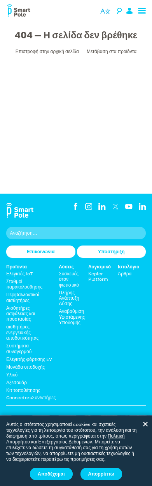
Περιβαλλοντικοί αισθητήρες (22, 297)
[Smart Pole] (18, 11)
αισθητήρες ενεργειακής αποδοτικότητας (22, 332)
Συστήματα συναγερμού (18, 348)
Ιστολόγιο (128, 267)
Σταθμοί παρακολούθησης (24, 284)
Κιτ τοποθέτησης (23, 390)
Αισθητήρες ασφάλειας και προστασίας (20, 313)
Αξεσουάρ (16, 382)
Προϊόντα (16, 267)
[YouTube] (128, 206)
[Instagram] (88, 206)
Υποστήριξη (111, 251)
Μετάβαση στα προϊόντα (111, 51)
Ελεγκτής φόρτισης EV (29, 359)
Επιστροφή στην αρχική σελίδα (47, 51)
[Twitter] (115, 206)
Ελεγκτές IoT (19, 273)
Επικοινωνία (41, 251)
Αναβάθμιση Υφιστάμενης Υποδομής (72, 316)
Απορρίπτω (101, 474)
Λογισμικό (99, 267)
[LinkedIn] (101, 206)
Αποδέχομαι (51, 474)
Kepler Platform (98, 276)
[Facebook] (75, 206)
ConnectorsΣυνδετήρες (31, 397)
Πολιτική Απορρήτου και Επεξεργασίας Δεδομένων (65, 439)
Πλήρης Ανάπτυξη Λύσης (69, 298)
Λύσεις (66, 267)
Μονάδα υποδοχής (25, 367)
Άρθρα (124, 273)
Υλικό (11, 375)
